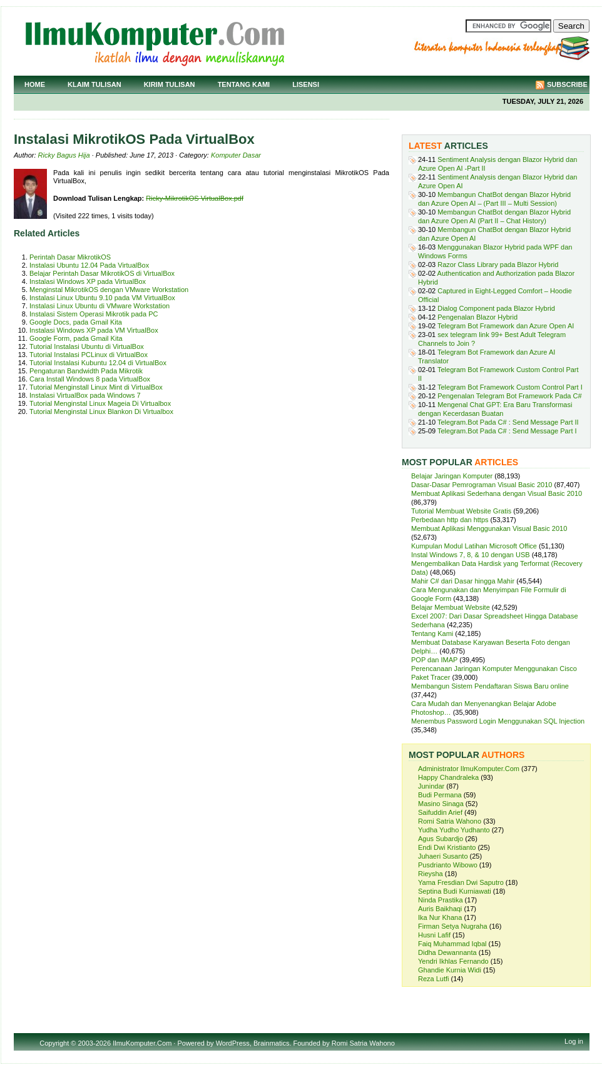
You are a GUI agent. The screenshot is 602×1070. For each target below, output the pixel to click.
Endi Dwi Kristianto (447, 847)
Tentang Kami (244, 84)
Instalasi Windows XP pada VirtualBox (87, 281)
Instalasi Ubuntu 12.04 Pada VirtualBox (89, 265)
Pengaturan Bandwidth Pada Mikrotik (86, 371)
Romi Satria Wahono (449, 821)
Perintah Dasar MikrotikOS (70, 257)
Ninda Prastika (440, 900)
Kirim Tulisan (169, 84)
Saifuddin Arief (440, 812)
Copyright (54, 1043)
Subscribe (567, 84)
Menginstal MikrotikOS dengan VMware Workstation (108, 289)
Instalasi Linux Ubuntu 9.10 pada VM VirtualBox (102, 297)
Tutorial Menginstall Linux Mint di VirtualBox (96, 387)
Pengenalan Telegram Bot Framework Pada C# (509, 396)
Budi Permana (440, 795)
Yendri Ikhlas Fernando (453, 961)
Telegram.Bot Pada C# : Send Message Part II (508, 422)
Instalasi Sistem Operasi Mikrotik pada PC (93, 314)
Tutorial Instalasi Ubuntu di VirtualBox (86, 346)
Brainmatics (271, 1043)
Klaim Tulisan (94, 84)
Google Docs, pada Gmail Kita (75, 322)
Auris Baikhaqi (440, 908)
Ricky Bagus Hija (64, 155)
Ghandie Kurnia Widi (449, 970)
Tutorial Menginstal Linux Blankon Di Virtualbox (101, 411)
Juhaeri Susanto (443, 856)
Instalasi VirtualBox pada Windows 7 (85, 395)
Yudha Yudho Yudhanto (454, 830)
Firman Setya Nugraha (452, 926)
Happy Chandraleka (448, 777)
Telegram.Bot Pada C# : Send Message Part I (507, 431)
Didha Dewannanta (447, 952)
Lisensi (305, 84)
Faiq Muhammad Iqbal (452, 943)
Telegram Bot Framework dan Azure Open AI (505, 326)
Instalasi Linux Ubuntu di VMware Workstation (99, 306)
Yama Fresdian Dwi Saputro (461, 882)
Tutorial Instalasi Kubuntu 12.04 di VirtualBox (97, 362)
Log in (573, 1041)
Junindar (431, 786)
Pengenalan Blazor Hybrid (477, 317)
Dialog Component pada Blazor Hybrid (496, 308)
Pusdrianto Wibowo (447, 865)
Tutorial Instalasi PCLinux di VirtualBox (88, 354)
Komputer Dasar (236, 155)
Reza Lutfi (433, 978)
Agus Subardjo (440, 838)
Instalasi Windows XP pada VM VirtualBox (93, 330)
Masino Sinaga (441, 803)
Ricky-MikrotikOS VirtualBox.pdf (194, 198)
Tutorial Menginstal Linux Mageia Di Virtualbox (100, 403)
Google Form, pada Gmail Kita (76, 338)
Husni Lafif (434, 935)
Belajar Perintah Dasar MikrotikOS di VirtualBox (102, 273)
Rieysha (430, 873)
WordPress (233, 1043)
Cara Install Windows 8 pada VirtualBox (89, 379)
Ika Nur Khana (440, 917)
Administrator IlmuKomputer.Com (468, 768)
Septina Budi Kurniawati (454, 891)
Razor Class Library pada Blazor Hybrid (497, 264)
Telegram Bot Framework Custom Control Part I (510, 387)
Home (34, 84)
